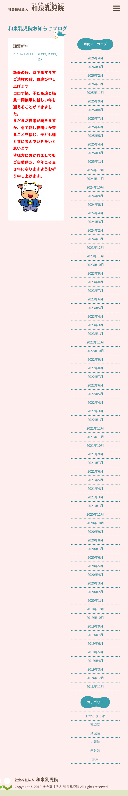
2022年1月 (95, 419)
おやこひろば (95, 716)
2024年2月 (95, 230)
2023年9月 (95, 273)
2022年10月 (95, 351)
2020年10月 (95, 523)
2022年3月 (95, 411)
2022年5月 (95, 394)
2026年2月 (95, 75)
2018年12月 (95, 678)
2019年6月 (95, 643)
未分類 (95, 750)
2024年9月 (95, 196)
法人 (40, 59)
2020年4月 (95, 574)
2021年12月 (95, 428)
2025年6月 (95, 127)
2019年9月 (95, 626)
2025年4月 (95, 144)
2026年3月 (95, 67)
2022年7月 (95, 376)
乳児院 (41, 54)
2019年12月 (95, 609)
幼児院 (52, 54)
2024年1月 (95, 239)
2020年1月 (95, 600)
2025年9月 (95, 101)
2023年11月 (95, 256)
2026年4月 (95, 58)
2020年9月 (95, 531)
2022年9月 (95, 359)
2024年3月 (95, 221)
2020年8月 (95, 540)
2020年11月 (95, 514)
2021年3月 (95, 497)
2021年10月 (95, 445)
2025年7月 (95, 118)
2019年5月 (95, 652)
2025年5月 (95, 135)
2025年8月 (95, 110)
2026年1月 (95, 84)
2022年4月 (95, 402)
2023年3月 (95, 325)
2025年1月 (95, 161)
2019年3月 (95, 669)
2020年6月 (95, 557)
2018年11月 (95, 686)
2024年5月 (95, 204)
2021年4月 (95, 488)
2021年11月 (95, 437)
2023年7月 (95, 290)
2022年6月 (95, 385)
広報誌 (95, 742)
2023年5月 (95, 308)
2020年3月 (95, 583)
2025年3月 (95, 153)
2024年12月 (95, 170)
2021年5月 (95, 480)
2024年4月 (95, 213)
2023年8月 (95, 282)
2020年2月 (95, 592)
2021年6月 (95, 471)
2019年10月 (95, 617)
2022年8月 (95, 368)
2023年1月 (95, 333)
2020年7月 (95, 549)
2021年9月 (95, 454)
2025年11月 (95, 92)
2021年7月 (95, 463)
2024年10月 (95, 187)
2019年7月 (95, 635)
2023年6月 (95, 299)
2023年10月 (95, 265)
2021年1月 (95, 506)
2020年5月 (95, 566)
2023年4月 (95, 316)
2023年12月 (95, 247)
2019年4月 (95, 660)
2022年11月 (95, 342)
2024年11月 (95, 178)
